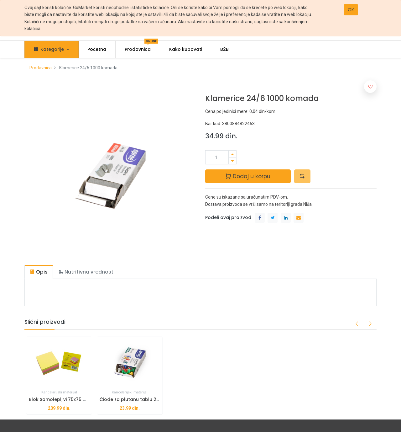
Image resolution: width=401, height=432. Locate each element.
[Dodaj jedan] (232, 154)
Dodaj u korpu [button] (247, 176)
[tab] (38, 272)
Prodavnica (40, 67)
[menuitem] (97, 49)
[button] (302, 176)
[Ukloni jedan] (232, 160)
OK (351, 10)
